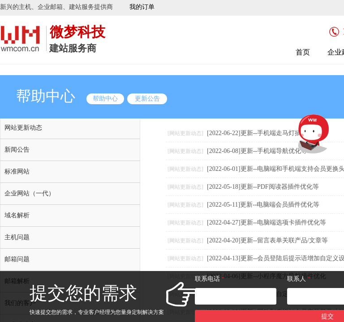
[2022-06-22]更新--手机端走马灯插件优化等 (266, 133)
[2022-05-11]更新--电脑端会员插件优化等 (263, 204)
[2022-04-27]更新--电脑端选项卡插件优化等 (266, 222)
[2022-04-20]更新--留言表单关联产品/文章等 (267, 240)
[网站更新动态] (185, 133)
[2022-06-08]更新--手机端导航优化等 (257, 151)
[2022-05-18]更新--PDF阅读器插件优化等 (263, 186)
